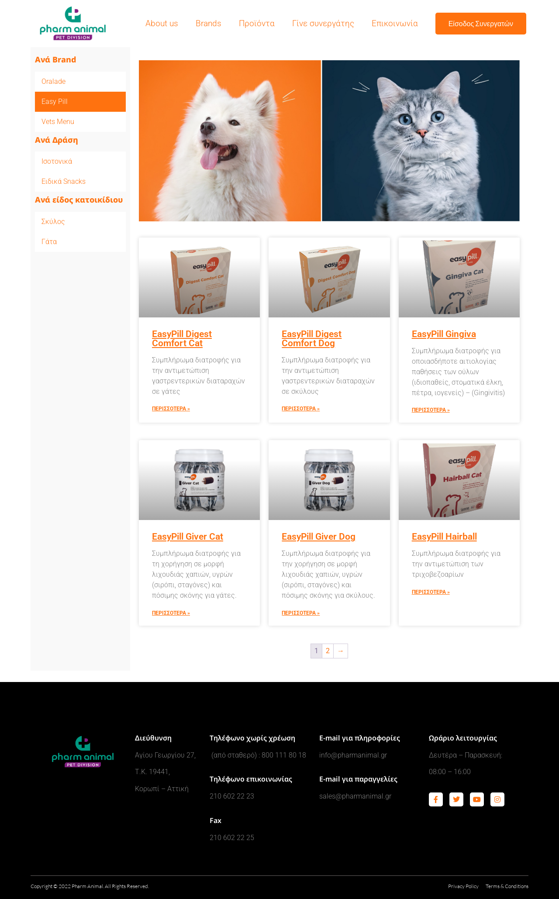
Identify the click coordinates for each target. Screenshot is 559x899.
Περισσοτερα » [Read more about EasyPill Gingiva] (431, 410)
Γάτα (49, 242)
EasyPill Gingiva (444, 334)
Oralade (53, 81)
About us (161, 23)
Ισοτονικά (56, 161)
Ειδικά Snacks (63, 181)
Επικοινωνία (395, 23)
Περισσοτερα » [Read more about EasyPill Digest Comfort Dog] (301, 409)
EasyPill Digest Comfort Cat (182, 338)
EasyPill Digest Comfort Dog (312, 338)
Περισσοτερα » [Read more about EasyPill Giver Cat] (171, 613)
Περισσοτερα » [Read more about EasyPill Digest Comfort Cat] (171, 409)
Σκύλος (53, 221)
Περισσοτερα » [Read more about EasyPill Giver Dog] (301, 613)
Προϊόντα (257, 23)
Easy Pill (54, 101)
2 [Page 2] (328, 651)
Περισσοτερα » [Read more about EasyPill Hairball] (431, 592)
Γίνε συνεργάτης (323, 23)
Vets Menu (57, 121)
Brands (208, 23)
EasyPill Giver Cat (187, 536)
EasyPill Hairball (444, 536)
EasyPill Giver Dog (318, 536)
